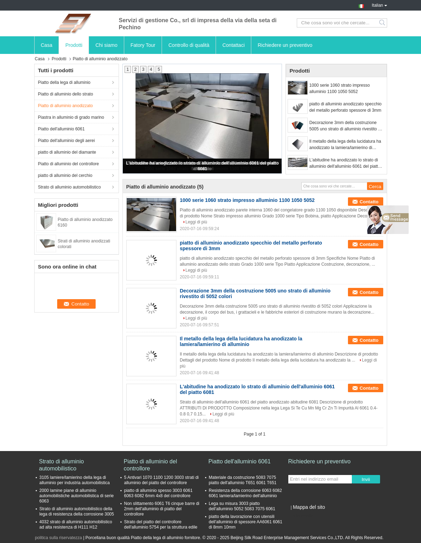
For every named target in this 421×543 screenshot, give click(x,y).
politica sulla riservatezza (58, 537)
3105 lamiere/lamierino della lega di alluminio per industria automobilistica (75, 480)
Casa (47, 45)
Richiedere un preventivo (285, 45)
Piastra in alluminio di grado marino (71, 117)
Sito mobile (300, 515)
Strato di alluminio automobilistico (69, 187)
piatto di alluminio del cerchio (65, 175)
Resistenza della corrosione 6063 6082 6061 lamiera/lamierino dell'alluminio (245, 493)
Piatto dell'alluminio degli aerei (66, 140)
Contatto (369, 201)
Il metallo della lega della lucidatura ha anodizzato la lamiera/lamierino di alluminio (345, 145)
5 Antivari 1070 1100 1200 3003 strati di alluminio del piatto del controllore (161, 480)
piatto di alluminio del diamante (67, 152)
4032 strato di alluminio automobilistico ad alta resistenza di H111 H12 (76, 524)
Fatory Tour (143, 45)
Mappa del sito (309, 507)
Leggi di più (196, 222)
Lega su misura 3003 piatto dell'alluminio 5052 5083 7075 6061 (242, 506)
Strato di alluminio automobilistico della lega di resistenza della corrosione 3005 (77, 511)
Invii (366, 479)
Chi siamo (106, 45)
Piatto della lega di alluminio (64, 82)
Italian (379, 4)
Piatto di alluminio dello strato (65, 94)
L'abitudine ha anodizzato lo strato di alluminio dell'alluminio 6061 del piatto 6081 (344, 163)
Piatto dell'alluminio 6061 (61, 129)
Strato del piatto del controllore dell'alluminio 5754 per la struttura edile (161, 524)
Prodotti (73, 45)
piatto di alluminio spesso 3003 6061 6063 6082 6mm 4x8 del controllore (158, 493)
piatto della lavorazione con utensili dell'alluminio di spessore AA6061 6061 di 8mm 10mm (245, 522)
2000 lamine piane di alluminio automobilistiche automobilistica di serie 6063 (77, 496)
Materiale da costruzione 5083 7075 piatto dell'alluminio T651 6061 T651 (243, 480)
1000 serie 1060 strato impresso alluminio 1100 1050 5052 (339, 88)
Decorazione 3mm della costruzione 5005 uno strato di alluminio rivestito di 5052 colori (345, 126)
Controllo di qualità (188, 45)
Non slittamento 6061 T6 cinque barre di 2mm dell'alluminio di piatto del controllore (161, 509)
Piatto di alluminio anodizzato (65, 105)
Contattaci (233, 45)
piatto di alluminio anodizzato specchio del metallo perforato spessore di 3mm (345, 107)
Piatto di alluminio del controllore (68, 163)
